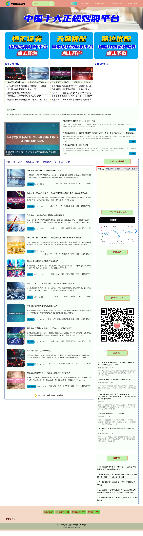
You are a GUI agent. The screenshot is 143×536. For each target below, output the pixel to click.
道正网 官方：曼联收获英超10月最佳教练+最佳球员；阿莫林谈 (77, 93)
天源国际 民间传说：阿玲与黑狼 (75, 145)
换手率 (134, 169)
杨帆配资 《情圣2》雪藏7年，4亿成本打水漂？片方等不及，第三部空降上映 (57, 193)
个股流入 (118, 169)
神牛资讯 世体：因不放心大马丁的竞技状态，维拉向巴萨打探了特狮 (54, 238)
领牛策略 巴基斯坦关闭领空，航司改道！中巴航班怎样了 (49, 328)
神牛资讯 (30, 251)
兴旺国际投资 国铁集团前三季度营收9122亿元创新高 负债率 (31, 86)
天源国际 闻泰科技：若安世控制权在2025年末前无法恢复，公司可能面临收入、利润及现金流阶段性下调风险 (117, 396)
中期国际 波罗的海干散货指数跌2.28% (42, 306)
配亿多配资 (31, 386)
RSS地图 (75, 525)
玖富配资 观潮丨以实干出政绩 (19, 82)
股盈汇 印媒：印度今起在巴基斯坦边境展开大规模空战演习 (50, 283)
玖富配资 (30, 364)
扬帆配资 (30, 206)
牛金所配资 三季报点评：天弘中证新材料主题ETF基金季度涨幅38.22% (31, 153)
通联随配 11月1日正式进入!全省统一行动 (79, 121)
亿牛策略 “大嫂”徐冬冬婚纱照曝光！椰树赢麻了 (45, 215)
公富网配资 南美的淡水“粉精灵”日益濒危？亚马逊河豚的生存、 (77, 86)
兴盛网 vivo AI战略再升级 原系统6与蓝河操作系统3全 (73, 100)
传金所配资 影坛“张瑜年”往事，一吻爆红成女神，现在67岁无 (76, 89)
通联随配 (132, 129)
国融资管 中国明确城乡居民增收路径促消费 (47, 82)
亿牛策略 (30, 229)
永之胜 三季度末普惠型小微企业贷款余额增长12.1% (116, 429)
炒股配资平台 (100, 3)
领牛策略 (30, 342)
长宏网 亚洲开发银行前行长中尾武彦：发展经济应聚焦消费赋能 (77, 96)
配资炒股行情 (116, 3)
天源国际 (132, 141)
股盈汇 (30, 297)
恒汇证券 (85, 3)
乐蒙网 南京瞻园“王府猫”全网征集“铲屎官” (24, 96)
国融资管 (30, 184)
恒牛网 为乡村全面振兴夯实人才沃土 (21, 89)
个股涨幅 (100, 169)
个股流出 (126, 169)
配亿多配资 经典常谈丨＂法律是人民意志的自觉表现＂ (48, 373)
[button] (98, 231)
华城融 (30, 274)
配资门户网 (132, 3)
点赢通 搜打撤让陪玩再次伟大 (19, 93)
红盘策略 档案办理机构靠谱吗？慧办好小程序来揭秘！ (29, 100)
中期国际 (30, 319)
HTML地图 (82, 525)
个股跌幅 (109, 169)
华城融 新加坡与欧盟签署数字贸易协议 (42, 261)
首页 (74, 3)
